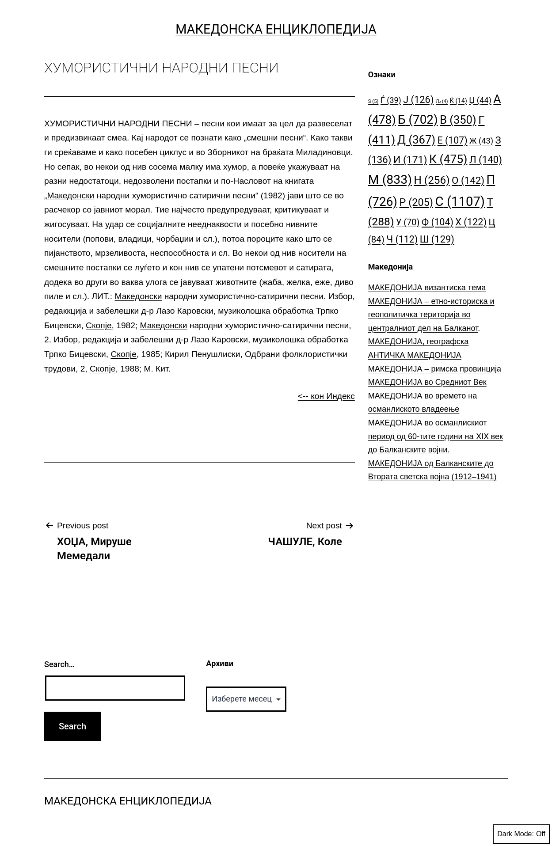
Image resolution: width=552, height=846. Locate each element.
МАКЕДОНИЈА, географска (418, 341)
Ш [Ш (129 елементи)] (437, 239)
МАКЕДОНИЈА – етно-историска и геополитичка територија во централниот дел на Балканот (431, 315)
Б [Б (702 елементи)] (418, 119)
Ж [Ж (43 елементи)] (481, 140)
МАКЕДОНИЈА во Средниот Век (427, 382)
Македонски (70, 195)
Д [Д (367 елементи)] (416, 139)
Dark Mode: (521, 834)
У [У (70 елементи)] (407, 222)
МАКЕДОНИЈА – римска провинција (434, 368)
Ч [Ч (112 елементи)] (402, 239)
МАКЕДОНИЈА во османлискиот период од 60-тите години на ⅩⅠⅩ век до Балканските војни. (435, 436)
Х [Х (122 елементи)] (471, 222)
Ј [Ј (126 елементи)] (418, 99)
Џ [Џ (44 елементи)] (480, 100)
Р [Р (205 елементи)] (417, 202)
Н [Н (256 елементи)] (432, 180)
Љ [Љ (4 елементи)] (442, 101)
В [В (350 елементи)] (458, 119)
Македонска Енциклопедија (276, 29)
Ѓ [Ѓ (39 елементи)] (391, 100)
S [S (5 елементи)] (373, 101)
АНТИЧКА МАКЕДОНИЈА (414, 355)
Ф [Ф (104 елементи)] (437, 222)
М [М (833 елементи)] (390, 179)
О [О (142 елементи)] (468, 180)
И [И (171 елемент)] (410, 160)
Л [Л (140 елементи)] (485, 159)
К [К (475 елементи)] (448, 159)
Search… (59, 664)
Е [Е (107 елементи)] (453, 140)
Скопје (98, 325)
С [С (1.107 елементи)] (460, 201)
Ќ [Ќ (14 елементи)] (458, 101)
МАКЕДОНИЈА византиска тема (427, 287)
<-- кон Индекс (326, 396)
